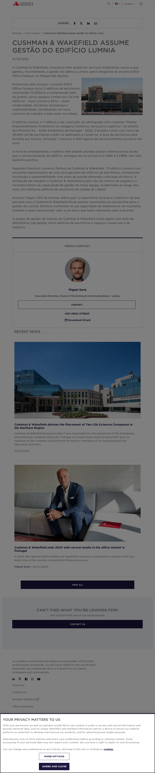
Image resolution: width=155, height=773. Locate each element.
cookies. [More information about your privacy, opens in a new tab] (109, 749)
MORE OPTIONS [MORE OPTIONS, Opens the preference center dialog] (54, 756)
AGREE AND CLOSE (54, 766)
